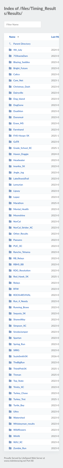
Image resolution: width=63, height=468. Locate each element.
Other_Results (18, 233)
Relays (14, 282)
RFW (14, 288)
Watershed (17, 417)
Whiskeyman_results (22, 423)
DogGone (16, 105)
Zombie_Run (17, 448)
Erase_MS (16, 123)
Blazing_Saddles (19, 62)
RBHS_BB (16, 264)
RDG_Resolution (19, 270)
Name (12, 36)
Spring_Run (17, 344)
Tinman (15, 374)
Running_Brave (19, 307)
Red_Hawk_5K (18, 276)
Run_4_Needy (18, 301)
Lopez (14, 196)
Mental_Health (19, 209)
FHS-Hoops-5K (19, 135)
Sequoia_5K (17, 313)
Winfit (14, 436)
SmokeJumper (18, 331)
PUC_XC (15, 245)
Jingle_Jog (16, 172)
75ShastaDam (18, 55)
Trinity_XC (16, 387)
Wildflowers (17, 429)
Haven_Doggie (19, 154)
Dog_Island (17, 98)
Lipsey (14, 190)
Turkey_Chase (18, 393)
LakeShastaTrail (19, 178)
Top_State (16, 380)
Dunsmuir (16, 117)
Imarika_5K (17, 166)
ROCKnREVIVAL (20, 294)
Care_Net (16, 80)
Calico (14, 74)
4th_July (15, 49)
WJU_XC (16, 442)
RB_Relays (16, 258)
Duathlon (16, 111)
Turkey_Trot (17, 399)
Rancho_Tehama (19, 252)
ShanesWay (17, 319)
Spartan (15, 337)
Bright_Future (18, 68)
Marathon (16, 203)
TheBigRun (17, 362)
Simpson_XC (17, 325)
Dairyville (16, 92)
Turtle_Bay (16, 405)
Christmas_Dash (19, 86)
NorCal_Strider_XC (21, 227)
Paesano (15, 239)
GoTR (14, 141)
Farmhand (16, 129)
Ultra (13, 411)
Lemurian (16, 184)
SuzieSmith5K (18, 356)
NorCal (15, 221)
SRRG (14, 350)
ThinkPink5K (18, 368)
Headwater (17, 160)
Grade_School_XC (20, 147)
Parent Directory (20, 43)
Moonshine (17, 215)
